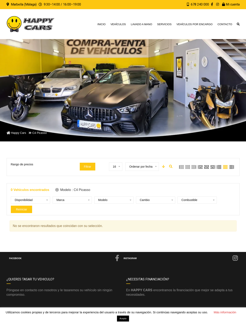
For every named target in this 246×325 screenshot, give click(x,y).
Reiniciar (208, 200)
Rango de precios (22, 164)
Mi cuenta (231, 4)
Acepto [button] (122, 318)
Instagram (181, 251)
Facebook (64, 251)
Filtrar (87, 166)
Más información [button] (225, 312)
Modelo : (72, 190)
